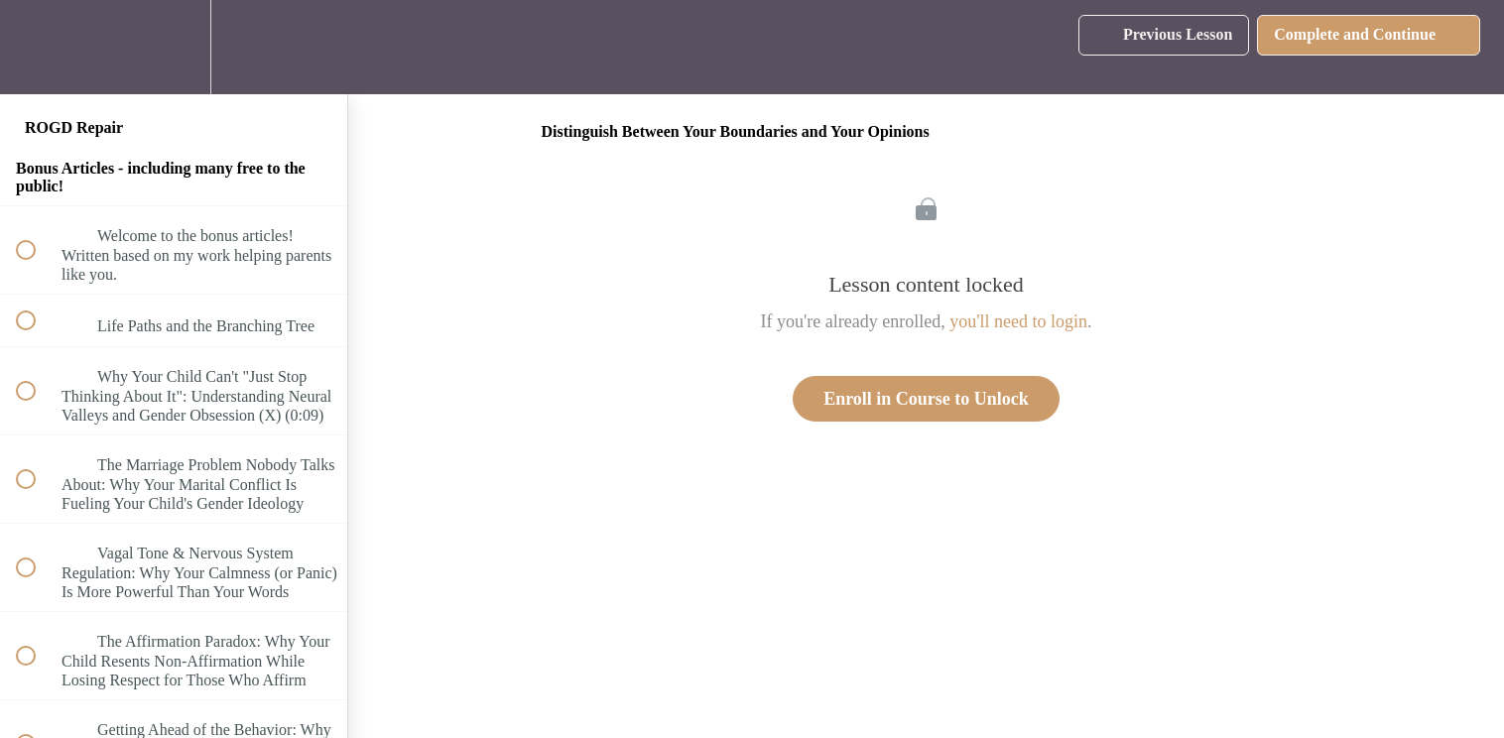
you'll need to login (1018, 321)
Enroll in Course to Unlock (926, 399)
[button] (36, 47)
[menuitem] (173, 47)
